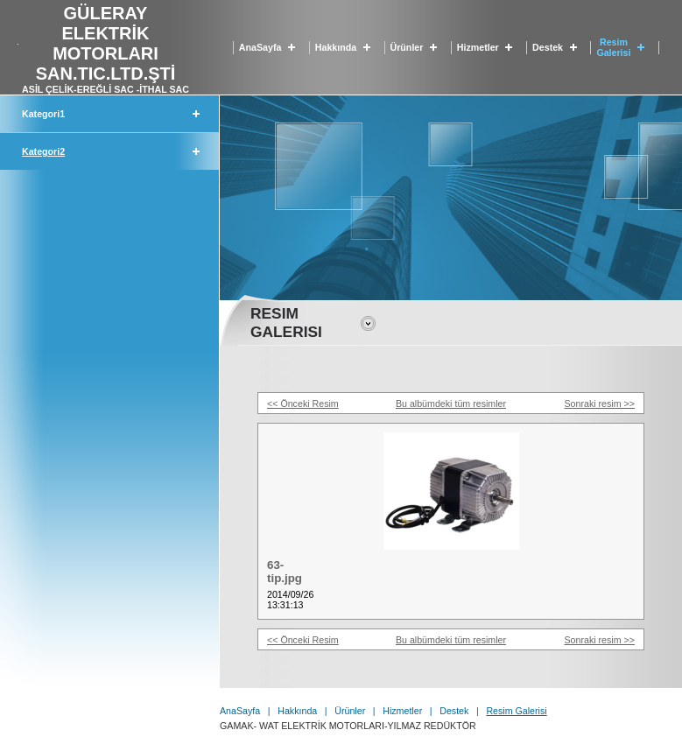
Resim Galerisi (613, 47)
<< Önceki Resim (303, 403)
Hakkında (335, 47)
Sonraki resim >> (599, 403)
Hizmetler (478, 47)
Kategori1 (43, 114)
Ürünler (407, 47)
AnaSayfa (260, 47)
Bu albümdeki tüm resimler (451, 403)
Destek (547, 47)
